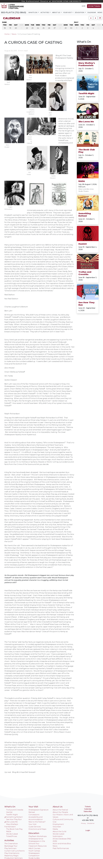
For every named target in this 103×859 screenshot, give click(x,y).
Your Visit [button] (67, 12)
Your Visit (33, 806)
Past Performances (61, 848)
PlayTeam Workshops (38, 836)
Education (34, 833)
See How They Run (86, 303)
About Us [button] (56, 12)
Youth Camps (34, 851)
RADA (81, 181)
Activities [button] (45, 12)
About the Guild (59, 831)
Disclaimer (90, 823)
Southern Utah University (51, 1)
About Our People (60, 812)
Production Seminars (13, 858)
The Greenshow (11, 844)
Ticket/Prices (11, 836)
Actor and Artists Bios (62, 844)
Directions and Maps (37, 829)
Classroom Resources (38, 846)
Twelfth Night (86, 93)
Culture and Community (63, 819)
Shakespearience (36, 839)
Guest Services (35, 827)
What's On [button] (33, 12)
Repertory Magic (11, 856)
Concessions (34, 815)
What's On (9, 806)
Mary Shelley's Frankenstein (86, 64)
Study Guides (34, 858)
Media (55, 829)
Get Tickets (94, 6)
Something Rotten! (84, 214)
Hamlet (82, 244)
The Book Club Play (86, 150)
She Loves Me (86, 121)
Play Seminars (10, 848)
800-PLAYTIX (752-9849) (13, 12)
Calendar (91, 12)
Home (7, 34)
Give (83, 6)
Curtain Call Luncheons (14, 851)
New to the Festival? (37, 822)
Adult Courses (34, 848)
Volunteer (57, 827)
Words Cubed (12, 834)
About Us (57, 806)
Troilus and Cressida (84, 273)
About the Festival (60, 810)
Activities (9, 840)
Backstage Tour (10, 846)
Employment (58, 824)
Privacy (83, 823)
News (99, 12)
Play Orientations (11, 853)
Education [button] (80, 12)
